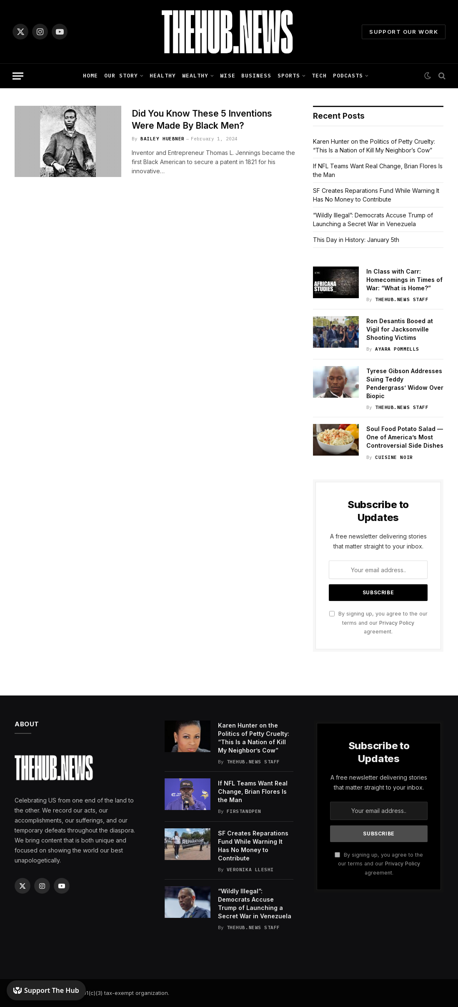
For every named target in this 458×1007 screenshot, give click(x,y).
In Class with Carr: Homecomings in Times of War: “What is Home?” (404, 280)
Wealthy (195, 75)
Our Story (121, 75)
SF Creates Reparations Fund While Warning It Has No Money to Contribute (253, 846)
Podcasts (348, 75)
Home (90, 75)
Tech (319, 75)
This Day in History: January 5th (356, 239)
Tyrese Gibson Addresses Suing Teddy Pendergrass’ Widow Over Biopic (404, 383)
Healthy (163, 75)
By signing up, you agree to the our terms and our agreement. (378, 623)
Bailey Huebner (162, 139)
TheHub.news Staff (401, 299)
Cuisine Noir (394, 457)
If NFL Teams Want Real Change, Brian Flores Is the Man (253, 791)
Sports (289, 75)
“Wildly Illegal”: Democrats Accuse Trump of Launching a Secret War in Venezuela (254, 903)
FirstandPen (244, 811)
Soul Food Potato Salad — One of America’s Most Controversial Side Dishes (404, 437)
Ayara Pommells (397, 349)
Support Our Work (403, 31)
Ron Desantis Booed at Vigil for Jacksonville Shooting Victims (399, 329)
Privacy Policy (396, 623)
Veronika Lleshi (250, 869)
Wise (227, 75)
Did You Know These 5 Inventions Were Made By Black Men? (202, 119)
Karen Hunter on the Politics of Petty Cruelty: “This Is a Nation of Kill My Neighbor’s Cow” (253, 738)
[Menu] (18, 76)
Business (256, 75)
